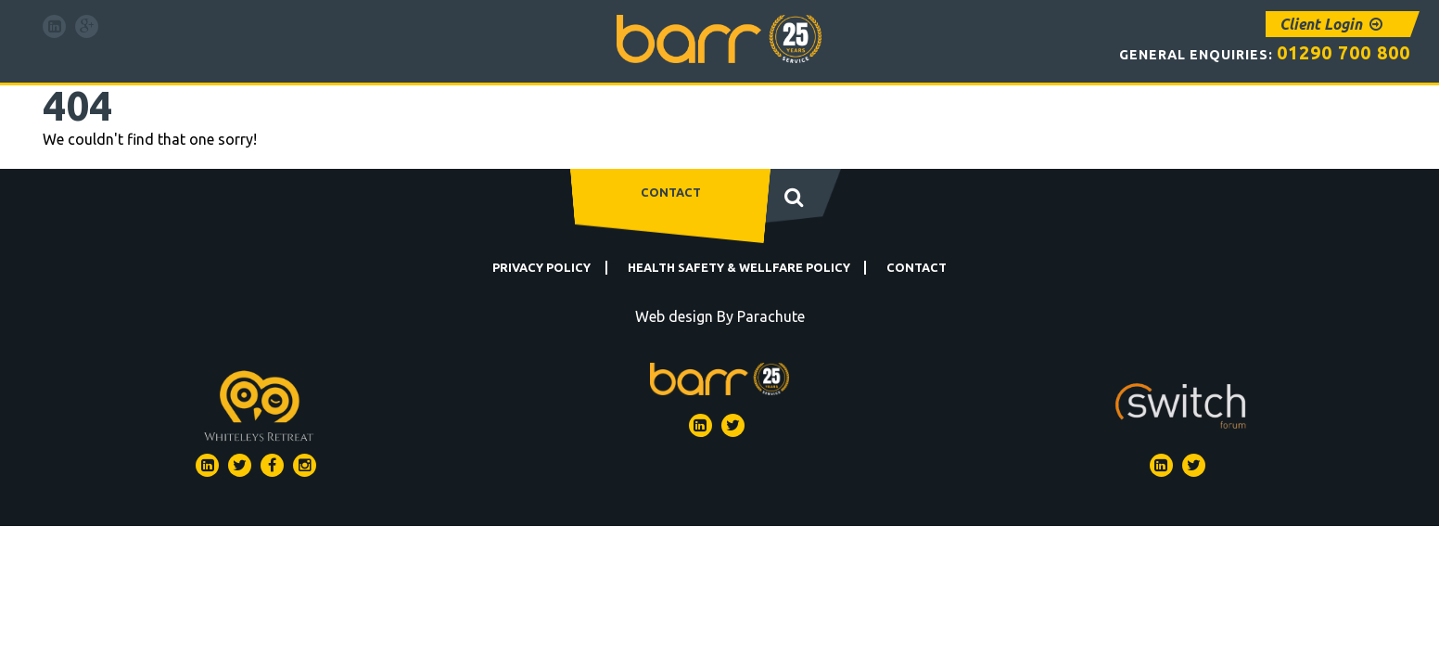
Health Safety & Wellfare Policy (739, 267)
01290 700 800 (1332, 51)
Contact (671, 192)
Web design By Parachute (720, 316)
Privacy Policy (541, 267)
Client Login (1331, 24)
